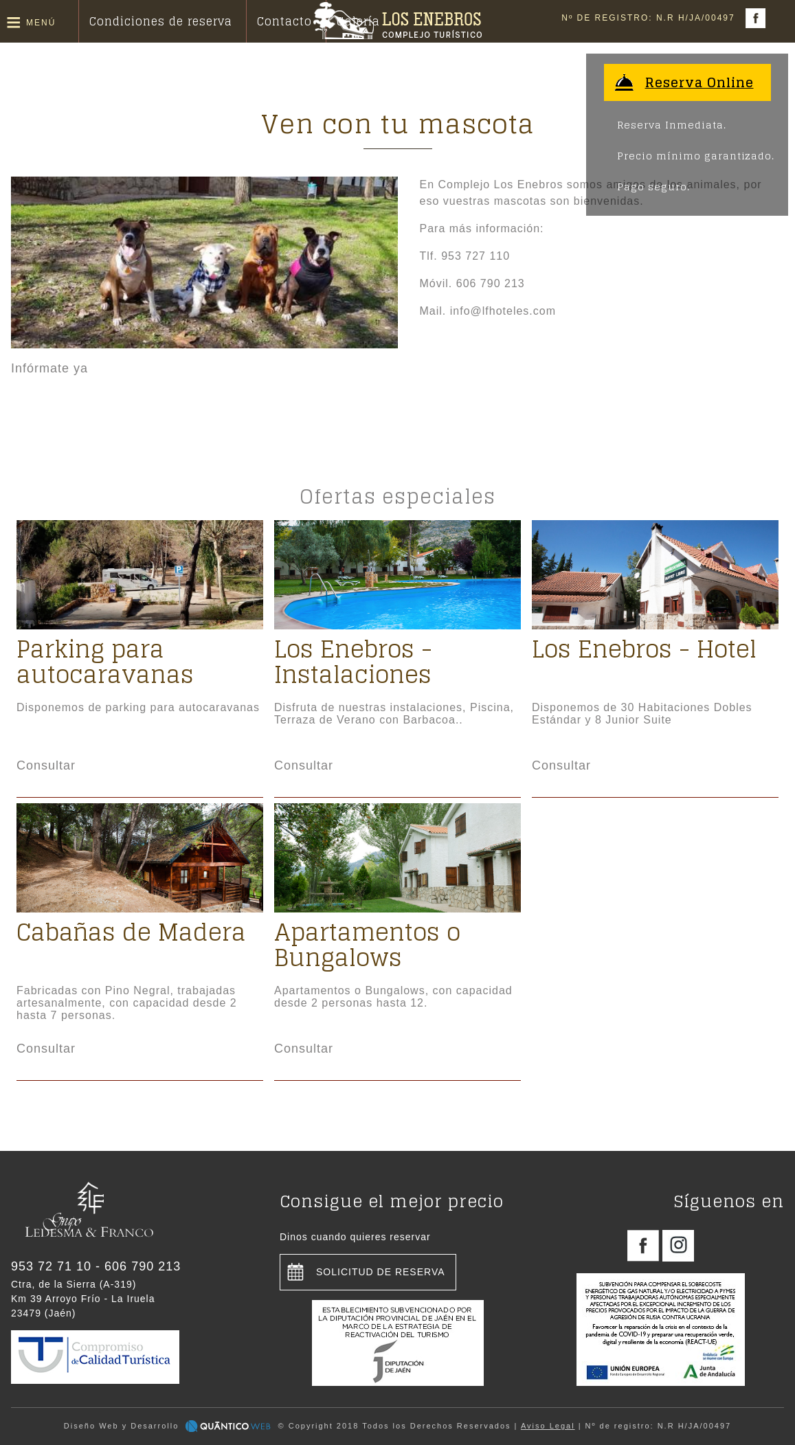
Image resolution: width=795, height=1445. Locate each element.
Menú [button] (41, 22)
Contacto (284, 21)
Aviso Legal (548, 1426)
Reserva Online (699, 82)
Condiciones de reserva (160, 21)
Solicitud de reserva (380, 1271)
